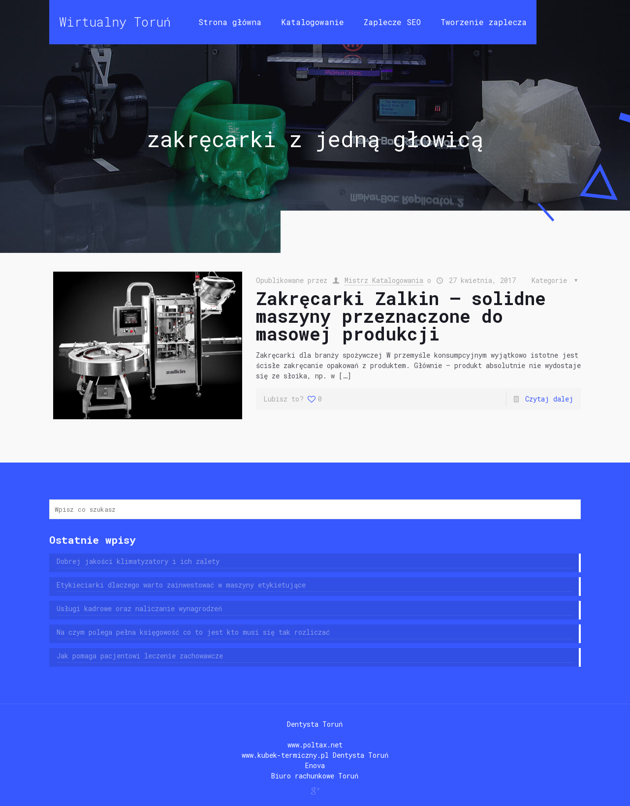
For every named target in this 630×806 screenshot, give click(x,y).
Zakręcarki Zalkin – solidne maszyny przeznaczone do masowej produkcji (401, 315)
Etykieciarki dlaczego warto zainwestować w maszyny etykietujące (181, 584)
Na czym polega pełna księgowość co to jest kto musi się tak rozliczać (193, 632)
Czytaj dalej (549, 398)
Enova (315, 765)
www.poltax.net (315, 744)
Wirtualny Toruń (115, 22)
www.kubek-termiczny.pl (285, 755)
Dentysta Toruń (315, 724)
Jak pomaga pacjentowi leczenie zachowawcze (140, 655)
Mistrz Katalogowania (384, 280)
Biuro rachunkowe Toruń (314, 775)
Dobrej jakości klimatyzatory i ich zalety (138, 561)
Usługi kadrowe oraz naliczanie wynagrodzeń (139, 608)
